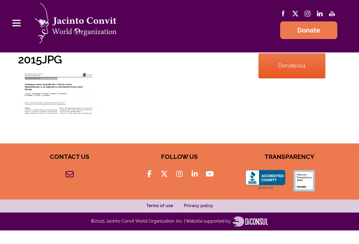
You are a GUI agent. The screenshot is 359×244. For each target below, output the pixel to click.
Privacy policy (198, 205)
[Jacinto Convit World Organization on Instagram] (179, 174)
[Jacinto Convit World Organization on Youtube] (209, 174)
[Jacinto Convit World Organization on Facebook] (149, 174)
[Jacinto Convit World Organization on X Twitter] (164, 174)
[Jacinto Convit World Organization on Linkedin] (194, 174)
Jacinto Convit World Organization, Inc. (145, 221)
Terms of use (159, 205)
